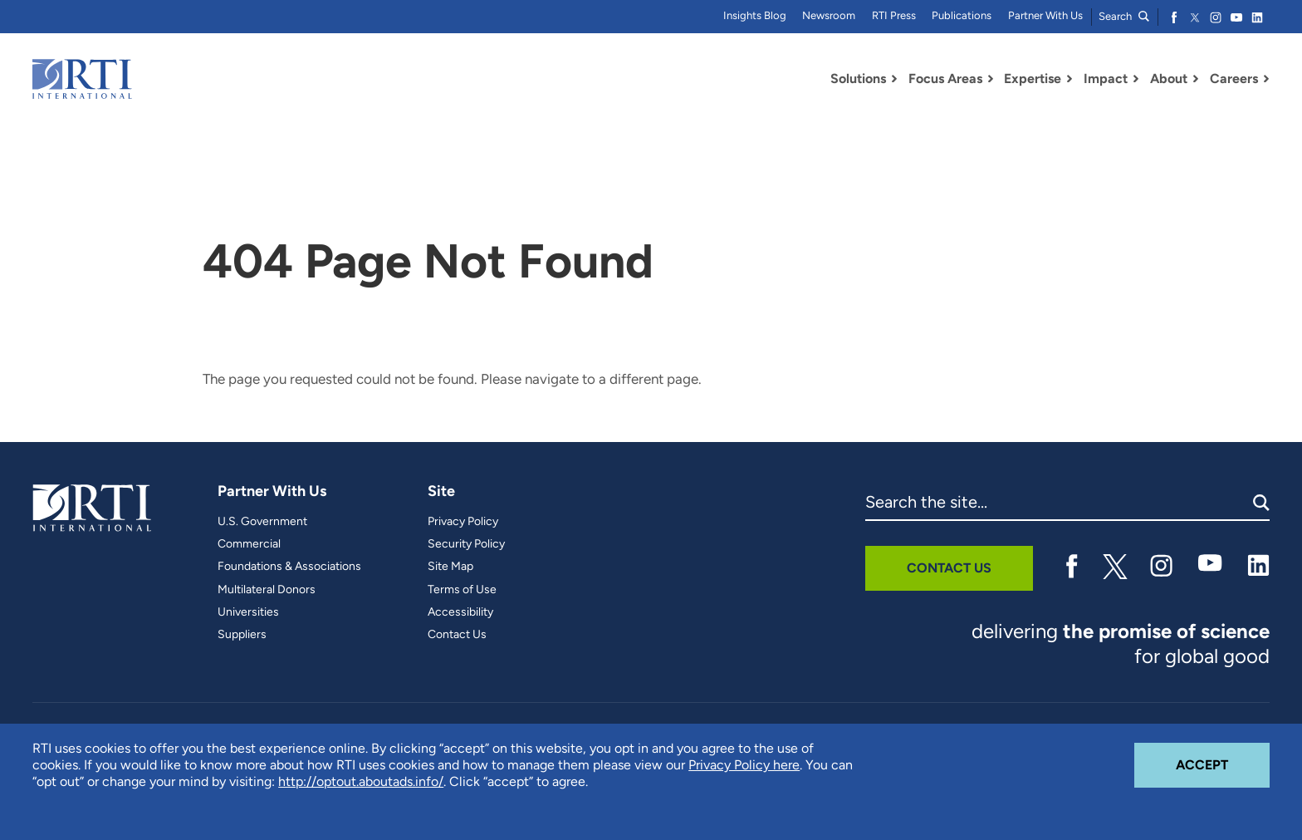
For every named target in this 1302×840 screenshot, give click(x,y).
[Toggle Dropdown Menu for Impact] (1136, 79)
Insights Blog (754, 15)
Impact (1106, 78)
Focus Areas (945, 78)
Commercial (249, 544)
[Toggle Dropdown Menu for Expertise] (1069, 79)
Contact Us (457, 635)
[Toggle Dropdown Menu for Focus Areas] (990, 79)
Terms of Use (462, 590)
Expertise (1032, 78)
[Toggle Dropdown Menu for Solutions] (894, 79)
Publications (961, 15)
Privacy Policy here (744, 765)
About (1168, 78)
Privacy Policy (463, 522)
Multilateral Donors (267, 590)
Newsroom (828, 15)
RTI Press (894, 15)
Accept (1223, 758)
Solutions (858, 78)
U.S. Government (262, 522)
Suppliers (242, 635)
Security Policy (466, 544)
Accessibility (460, 612)
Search (1124, 16)
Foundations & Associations (289, 566)
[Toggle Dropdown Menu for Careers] (1266, 79)
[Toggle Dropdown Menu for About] (1195, 79)
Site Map (450, 566)
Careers (1234, 78)
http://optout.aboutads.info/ (360, 781)
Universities (248, 612)
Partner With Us (1045, 15)
